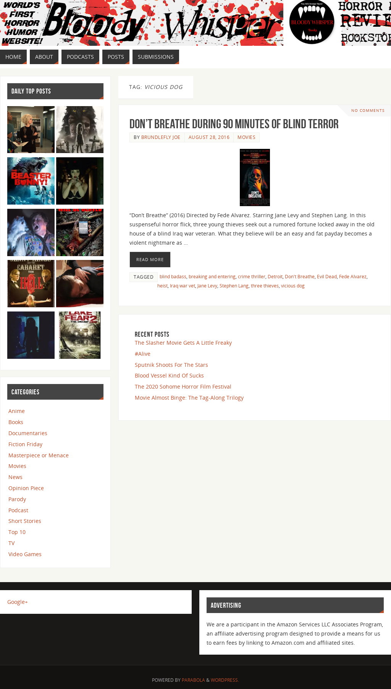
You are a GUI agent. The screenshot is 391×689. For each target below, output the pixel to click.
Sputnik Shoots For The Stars (171, 364)
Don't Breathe (300, 276)
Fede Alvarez (353, 276)
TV (11, 543)
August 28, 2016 (209, 137)
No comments (368, 110)
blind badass (173, 276)
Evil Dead (327, 276)
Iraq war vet (182, 285)
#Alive (142, 353)
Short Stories (24, 520)
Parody (17, 499)
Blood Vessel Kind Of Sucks (169, 375)
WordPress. (225, 680)
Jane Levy (207, 285)
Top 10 (17, 532)
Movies (246, 137)
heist (162, 285)
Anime (16, 411)
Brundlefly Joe (161, 137)
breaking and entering (212, 276)
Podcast (18, 510)
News (15, 477)
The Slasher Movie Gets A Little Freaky (183, 342)
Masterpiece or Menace (38, 455)
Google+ (17, 601)
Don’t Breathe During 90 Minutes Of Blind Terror (234, 124)
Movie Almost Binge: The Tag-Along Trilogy (189, 397)
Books (15, 422)
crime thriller (251, 276)
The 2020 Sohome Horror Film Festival (183, 386)
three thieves (265, 285)
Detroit (275, 276)
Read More (150, 259)
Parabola (193, 680)
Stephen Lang (234, 285)
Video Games (25, 554)
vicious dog (293, 285)
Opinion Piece (26, 488)
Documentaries (27, 433)
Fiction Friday (25, 444)
